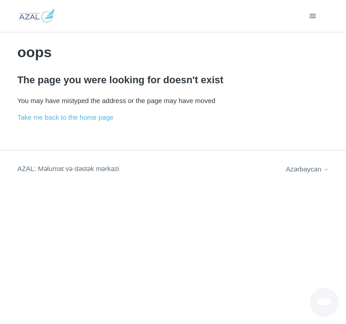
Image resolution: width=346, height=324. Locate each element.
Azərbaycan (307, 169)
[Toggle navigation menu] (313, 16)
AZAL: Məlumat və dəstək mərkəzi (68, 168)
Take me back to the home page (65, 117)
